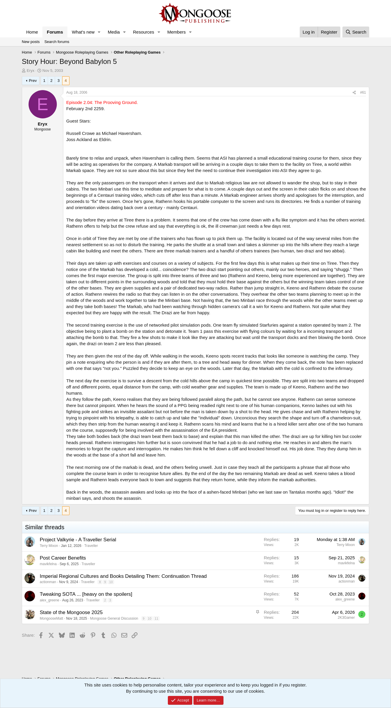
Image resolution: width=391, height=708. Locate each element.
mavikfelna (48, 564)
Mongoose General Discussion (114, 618)
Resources (143, 31)
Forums (55, 31)
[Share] (354, 92)
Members (176, 31)
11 (156, 618)
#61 (363, 92)
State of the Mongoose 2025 (71, 612)
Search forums (56, 41)
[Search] (355, 32)
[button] (99, 32)
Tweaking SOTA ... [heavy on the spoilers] (86, 594)
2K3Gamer (346, 618)
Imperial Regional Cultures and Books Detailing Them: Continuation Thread (123, 576)
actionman (48, 582)
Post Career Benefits (63, 558)
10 (111, 582)
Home (32, 31)
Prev (33, 80)
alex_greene (49, 600)
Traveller (91, 546)
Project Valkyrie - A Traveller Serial (78, 539)
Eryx (30, 70)
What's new (83, 31)
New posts (31, 41)
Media (114, 31)
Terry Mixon (49, 546)
